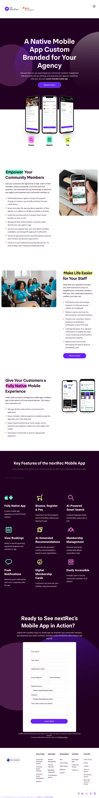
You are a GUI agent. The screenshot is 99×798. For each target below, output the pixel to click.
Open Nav (95, 6)
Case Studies (64, 763)
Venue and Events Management (40, 776)
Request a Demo (49, 85)
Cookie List (39, 796)
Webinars (62, 769)
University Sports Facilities (39, 769)
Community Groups (75, 766)
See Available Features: (15, 478)
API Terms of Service (88, 776)
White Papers (64, 766)
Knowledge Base (75, 760)
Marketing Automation (51, 771)
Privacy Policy (63, 737)
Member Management (52, 760)
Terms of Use (88, 759)
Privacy (86, 763)
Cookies (86, 766)
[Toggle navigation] (91, 478)
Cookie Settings (48, 796)
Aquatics (38, 781)
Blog (61, 759)
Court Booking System (52, 776)
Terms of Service (86, 770)
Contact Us (75, 770)
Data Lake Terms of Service (87, 782)
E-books (62, 773)
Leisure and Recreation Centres (39, 761)
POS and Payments (51, 766)
